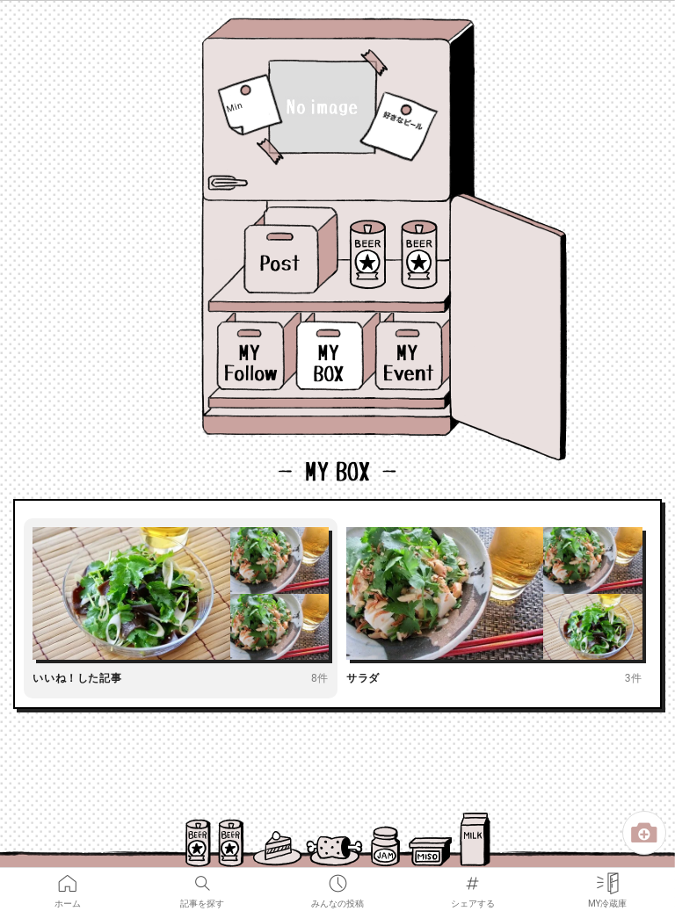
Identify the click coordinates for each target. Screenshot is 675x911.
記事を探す (202, 879)
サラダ (363, 678)
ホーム (67, 879)
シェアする (473, 879)
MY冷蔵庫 (608, 879)
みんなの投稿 (337, 879)
